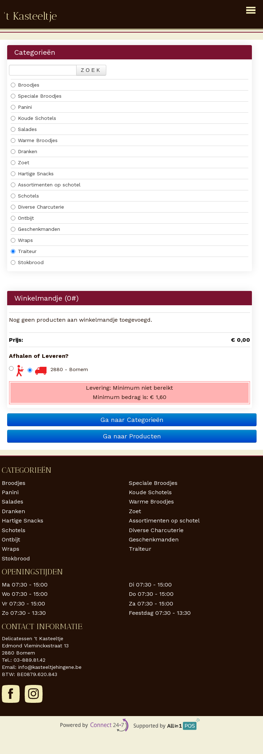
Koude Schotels (33, 118)
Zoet (20, 162)
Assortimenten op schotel (46, 185)
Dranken (24, 151)
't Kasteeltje (30, 16)
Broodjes (25, 85)
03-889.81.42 (29, 660)
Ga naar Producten (132, 436)
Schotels (25, 196)
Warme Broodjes (34, 140)
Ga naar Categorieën (132, 419)
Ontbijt (22, 218)
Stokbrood (27, 262)
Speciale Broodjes (36, 96)
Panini (21, 107)
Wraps (22, 240)
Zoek (91, 70)
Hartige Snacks (32, 173)
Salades (24, 129)
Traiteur (23, 251)
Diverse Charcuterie (37, 207)
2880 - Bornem (69, 369)
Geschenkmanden (35, 229)
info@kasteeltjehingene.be (50, 667)
